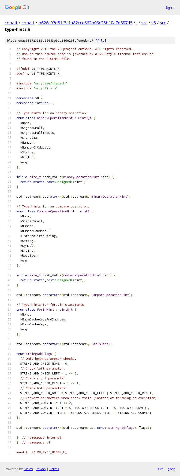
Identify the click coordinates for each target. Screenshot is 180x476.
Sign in (170, 7)
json (171, 469)
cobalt (11, 22)
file (101, 41)
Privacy (41, 469)
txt (160, 469)
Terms (54, 469)
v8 (153, 22)
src (144, 22)
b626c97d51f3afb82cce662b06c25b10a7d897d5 (85, 22)
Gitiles (28, 469)
